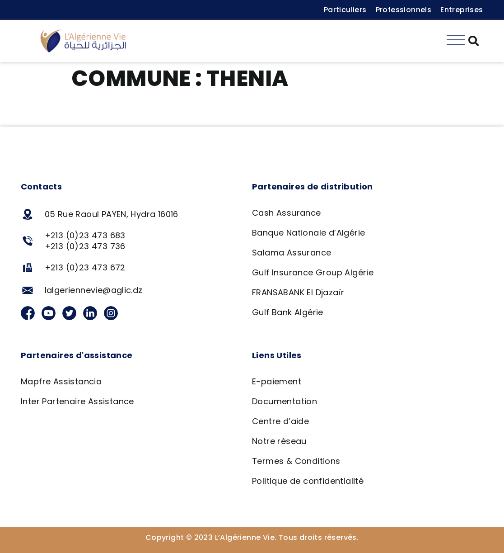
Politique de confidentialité (308, 481)
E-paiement (276, 381)
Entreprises (461, 10)
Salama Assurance (291, 252)
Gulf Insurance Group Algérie (312, 272)
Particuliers (345, 10)
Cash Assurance (286, 212)
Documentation (284, 401)
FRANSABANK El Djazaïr (298, 292)
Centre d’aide (280, 421)
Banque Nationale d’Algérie (308, 232)
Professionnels (404, 10)
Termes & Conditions (296, 461)
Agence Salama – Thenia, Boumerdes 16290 (176, 112)
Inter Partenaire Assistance (77, 401)
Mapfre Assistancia (61, 381)
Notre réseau (279, 441)
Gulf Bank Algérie (287, 312)
